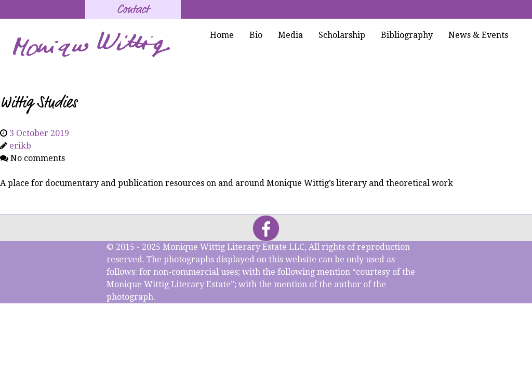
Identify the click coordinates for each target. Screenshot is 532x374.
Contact (133, 9)
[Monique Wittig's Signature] (93, 45)
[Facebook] (265, 228)
